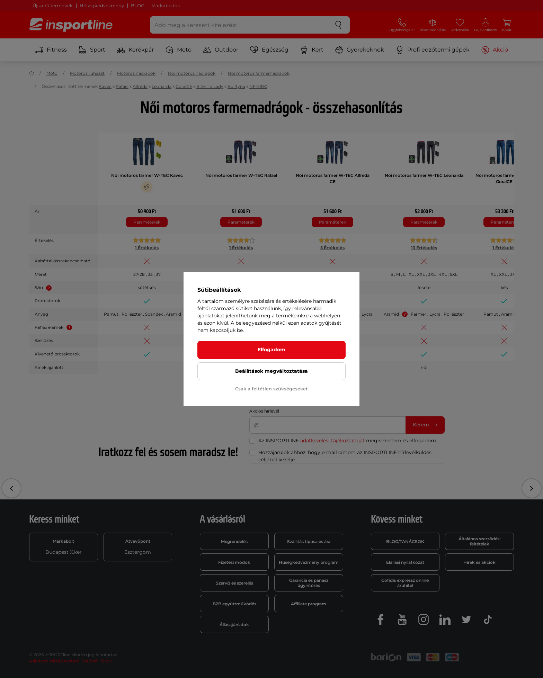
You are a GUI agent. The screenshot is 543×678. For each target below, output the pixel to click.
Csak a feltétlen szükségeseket (271, 388)
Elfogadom (271, 349)
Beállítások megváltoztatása (271, 371)
